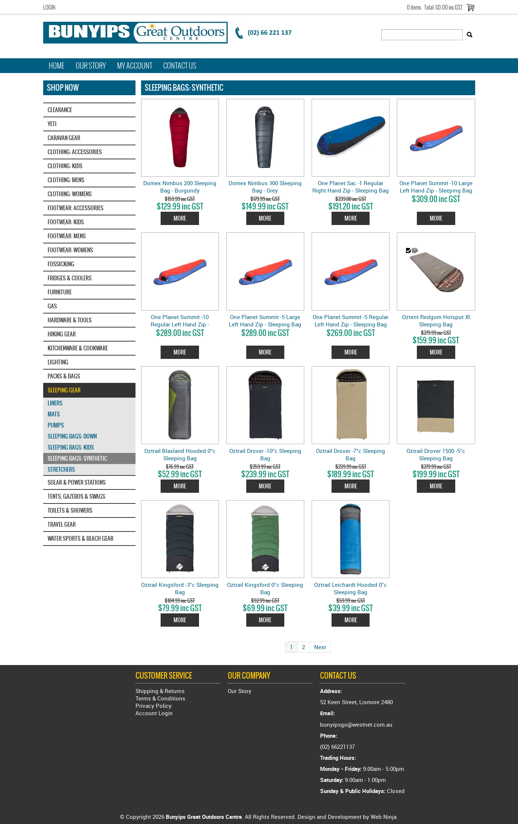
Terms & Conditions (160, 698)
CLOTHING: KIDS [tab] (65, 166)
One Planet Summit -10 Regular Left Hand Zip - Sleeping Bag (180, 324)
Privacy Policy (153, 705)
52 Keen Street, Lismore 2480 (356, 702)
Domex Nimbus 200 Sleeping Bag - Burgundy (179, 186)
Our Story (91, 65)
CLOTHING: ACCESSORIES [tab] (75, 152)
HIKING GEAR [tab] (62, 334)
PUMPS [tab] (56, 425)
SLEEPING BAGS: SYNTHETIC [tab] (77, 458)
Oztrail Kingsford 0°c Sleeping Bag (265, 588)
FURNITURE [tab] (60, 292)
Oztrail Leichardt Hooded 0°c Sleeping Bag (350, 588)
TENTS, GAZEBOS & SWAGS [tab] (76, 496)
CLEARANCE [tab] (60, 109)
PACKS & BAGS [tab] (64, 376)
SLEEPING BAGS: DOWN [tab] (72, 436)
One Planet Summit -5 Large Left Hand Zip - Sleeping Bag (265, 320)
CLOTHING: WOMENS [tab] (70, 194)
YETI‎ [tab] (52, 124)
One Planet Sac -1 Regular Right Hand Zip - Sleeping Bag (350, 186)
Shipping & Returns (160, 691)
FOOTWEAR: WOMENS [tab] (70, 250)
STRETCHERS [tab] (61, 469)
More (180, 218)
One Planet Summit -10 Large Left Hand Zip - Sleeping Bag (436, 186)
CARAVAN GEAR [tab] (64, 138)
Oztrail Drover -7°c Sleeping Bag (350, 454)
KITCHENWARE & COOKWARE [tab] (78, 348)
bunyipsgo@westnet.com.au (356, 724)
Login (49, 7)
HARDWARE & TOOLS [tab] (70, 320)
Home (57, 65)
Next (320, 647)
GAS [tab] (52, 306)
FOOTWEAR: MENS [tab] (67, 236)
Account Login (154, 713)
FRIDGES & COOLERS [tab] (70, 278)
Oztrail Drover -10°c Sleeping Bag (265, 454)
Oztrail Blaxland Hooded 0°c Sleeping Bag (180, 454)
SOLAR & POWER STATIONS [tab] (77, 482)
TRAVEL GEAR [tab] (62, 524)
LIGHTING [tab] (58, 362)
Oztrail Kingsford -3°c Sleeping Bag (180, 588)
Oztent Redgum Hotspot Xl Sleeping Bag (436, 320)
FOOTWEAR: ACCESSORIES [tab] (75, 208)
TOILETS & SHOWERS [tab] (70, 510)
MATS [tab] (54, 414)
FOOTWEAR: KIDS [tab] (66, 222)
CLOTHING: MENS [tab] (66, 180)
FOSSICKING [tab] (61, 264)
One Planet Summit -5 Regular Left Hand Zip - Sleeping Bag (350, 320)
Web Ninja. (384, 816)
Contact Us (179, 65)
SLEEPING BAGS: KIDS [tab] (71, 447)
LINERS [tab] (55, 403)
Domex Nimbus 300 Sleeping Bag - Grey (265, 186)
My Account (134, 65)
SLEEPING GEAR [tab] (64, 390)
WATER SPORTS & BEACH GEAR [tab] (80, 538)
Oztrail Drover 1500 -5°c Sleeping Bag (435, 454)
